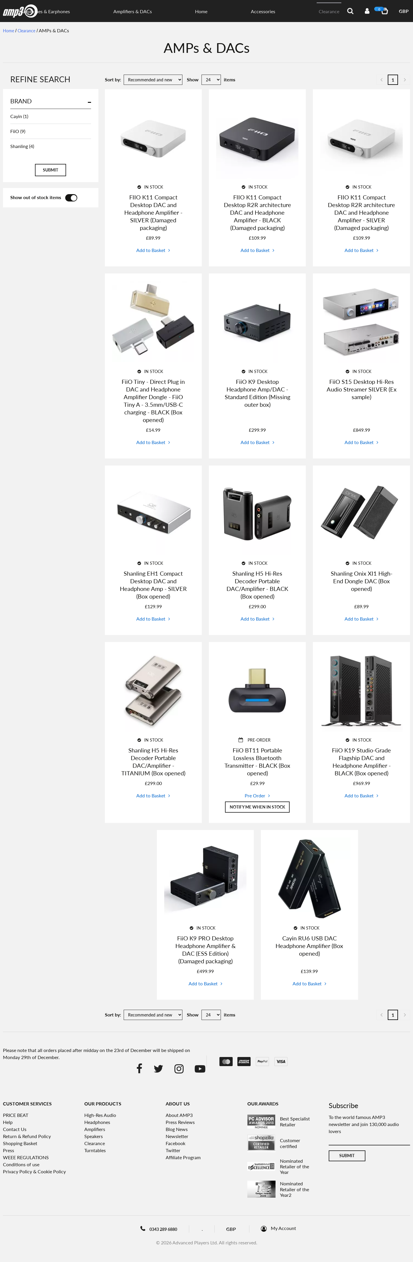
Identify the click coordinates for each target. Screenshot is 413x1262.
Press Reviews (180, 1123)
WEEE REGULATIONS (26, 1158)
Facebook (175, 1144)
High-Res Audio (100, 1116)
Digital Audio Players (148, 11)
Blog (208, 1230)
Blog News (177, 1130)
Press (8, 1151)
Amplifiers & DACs (250, 11)
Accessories (302, 11)
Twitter (173, 1151)
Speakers (93, 1137)
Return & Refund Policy (27, 1137)
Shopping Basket (20, 1144)
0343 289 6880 (155, 1230)
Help (8, 1123)
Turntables (95, 1151)
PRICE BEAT (15, 1116)
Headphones (97, 1123)
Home (280, 11)
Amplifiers (94, 1130)
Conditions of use (21, 1165)
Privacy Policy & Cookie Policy (34, 1172)
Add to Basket (150, 250)
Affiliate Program (183, 1158)
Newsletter (177, 1137)
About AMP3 (179, 1116)
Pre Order (255, 795)
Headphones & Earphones (200, 11)
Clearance (329, 11)
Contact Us (14, 1130)
